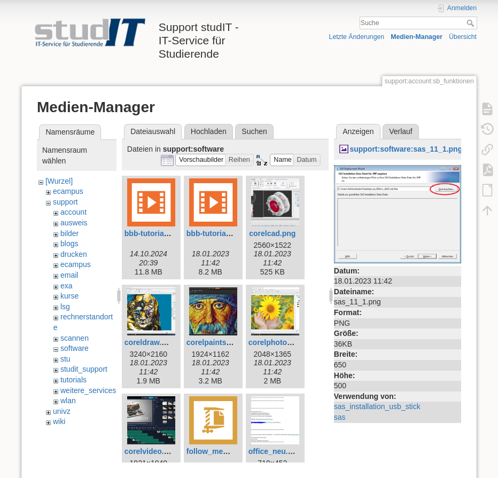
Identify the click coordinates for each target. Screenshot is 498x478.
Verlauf (401, 131)
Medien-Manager (416, 37)
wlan (68, 400)
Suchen (254, 131)
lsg (65, 306)
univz (62, 411)
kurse (69, 296)
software (74, 348)
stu (65, 359)
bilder (69, 233)
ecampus (68, 191)
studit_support (83, 369)
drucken (73, 254)
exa (66, 285)
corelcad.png (272, 233)
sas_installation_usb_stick (377, 406)
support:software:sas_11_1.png (405, 149)
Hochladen (209, 131)
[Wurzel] (59, 181)
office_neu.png (275, 451)
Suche (471, 23)
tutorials (73, 379)
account (73, 212)
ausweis (74, 222)
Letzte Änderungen (357, 37)
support (65, 202)
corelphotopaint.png (284, 342)
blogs (69, 243)
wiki (59, 421)
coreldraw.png (149, 342)
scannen (74, 338)
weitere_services (88, 390)
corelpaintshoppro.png (227, 342)
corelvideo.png (151, 451)
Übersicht (463, 37)
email (69, 275)
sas (340, 417)
